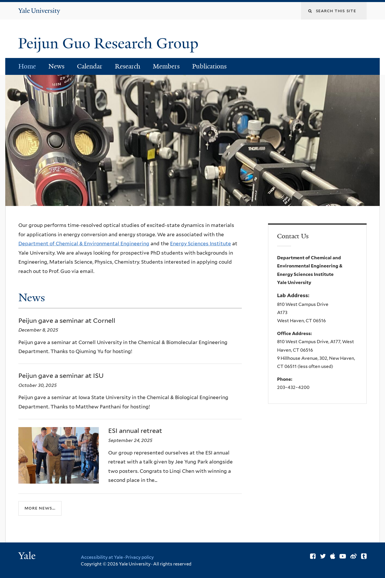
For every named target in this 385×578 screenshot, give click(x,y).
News (56, 66)
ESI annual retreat (135, 430)
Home (27, 66)
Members (166, 66)
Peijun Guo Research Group (110, 43)
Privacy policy (139, 557)
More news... (39, 508)
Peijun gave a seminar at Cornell (66, 320)
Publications (209, 66)
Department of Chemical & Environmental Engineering (83, 243)
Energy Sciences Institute (200, 243)
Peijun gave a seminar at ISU (61, 375)
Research (127, 66)
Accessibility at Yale (102, 557)
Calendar (89, 66)
